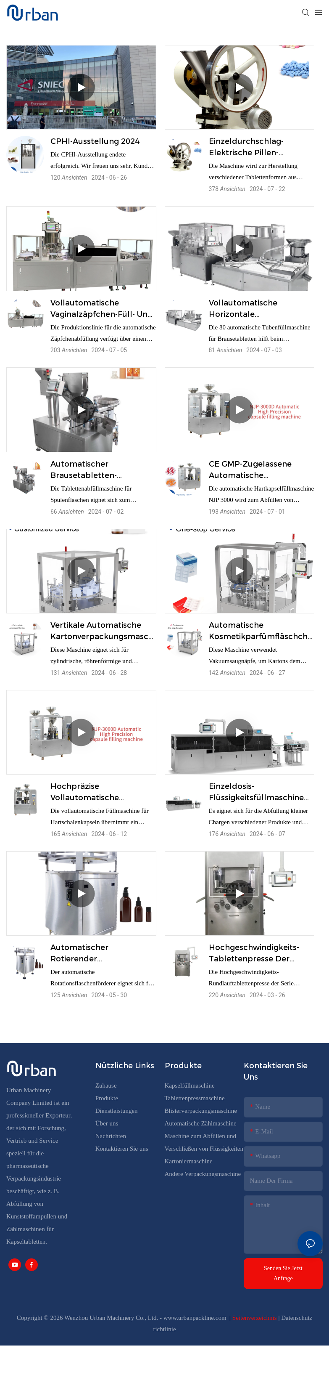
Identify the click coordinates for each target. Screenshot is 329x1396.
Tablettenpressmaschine (195, 1098)
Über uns (106, 1123)
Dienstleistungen (116, 1110)
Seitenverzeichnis (255, 1317)
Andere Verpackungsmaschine (203, 1173)
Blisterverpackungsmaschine (201, 1110)
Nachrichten (110, 1136)
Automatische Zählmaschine (201, 1123)
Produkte (107, 1098)
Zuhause (106, 1085)
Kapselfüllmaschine (190, 1085)
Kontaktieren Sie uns (121, 1148)
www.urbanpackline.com (195, 1317)
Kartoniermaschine (189, 1161)
